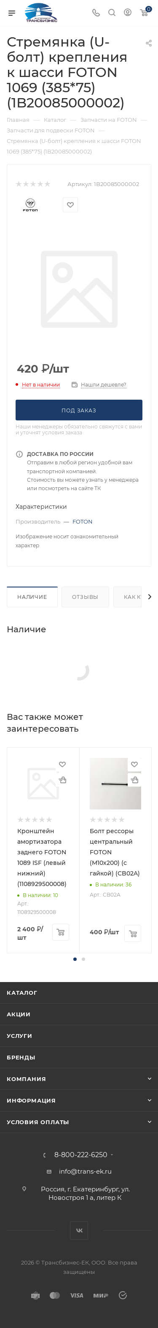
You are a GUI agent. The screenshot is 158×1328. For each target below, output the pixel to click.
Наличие (32, 597)
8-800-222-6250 (80, 1155)
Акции (19, 1014)
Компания (26, 1079)
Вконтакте (79, 1230)
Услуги (19, 1035)
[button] (75, 959)
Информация (31, 1100)
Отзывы (85, 597)
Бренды (21, 1057)
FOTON (82, 521)
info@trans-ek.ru (85, 1171)
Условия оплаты (38, 1122)
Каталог (22, 992)
